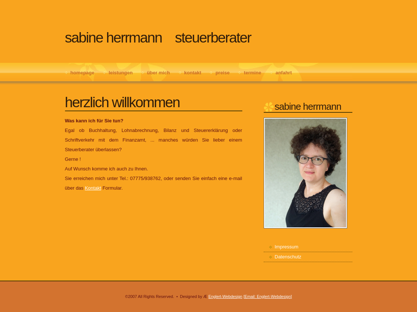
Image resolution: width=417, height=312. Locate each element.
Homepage (83, 72)
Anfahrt (284, 72)
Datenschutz (288, 257)
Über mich (158, 72)
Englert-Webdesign (225, 296)
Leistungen (121, 72)
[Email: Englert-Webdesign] (267, 296)
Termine (252, 72)
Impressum (286, 247)
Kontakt (192, 72)
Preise (222, 72)
